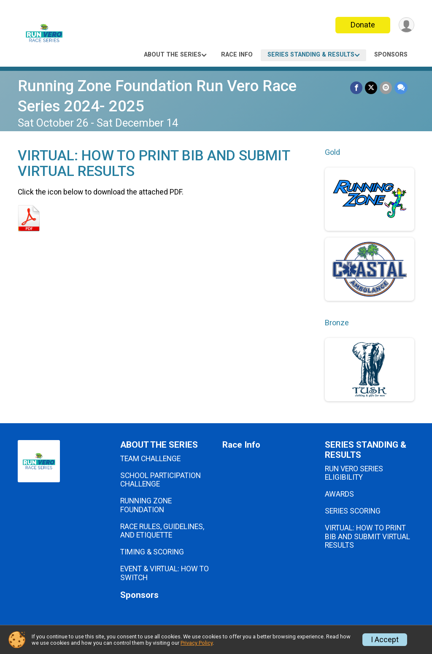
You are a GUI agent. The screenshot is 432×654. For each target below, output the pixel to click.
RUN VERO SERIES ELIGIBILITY (354, 473)
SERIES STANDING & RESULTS (310, 54)
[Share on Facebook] (356, 87)
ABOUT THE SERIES (172, 54)
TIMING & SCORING (152, 552)
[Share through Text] (401, 87)
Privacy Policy (197, 643)
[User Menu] (406, 25)
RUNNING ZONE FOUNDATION (146, 505)
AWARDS (339, 494)
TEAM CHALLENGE (150, 458)
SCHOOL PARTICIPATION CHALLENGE (160, 479)
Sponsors (391, 54)
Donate (363, 24)
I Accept (385, 639)
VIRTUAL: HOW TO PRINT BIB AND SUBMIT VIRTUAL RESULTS (367, 536)
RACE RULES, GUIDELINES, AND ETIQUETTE (162, 530)
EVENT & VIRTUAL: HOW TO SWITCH (164, 573)
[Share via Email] (386, 87)
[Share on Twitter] (371, 87)
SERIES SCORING (353, 511)
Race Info (237, 54)
